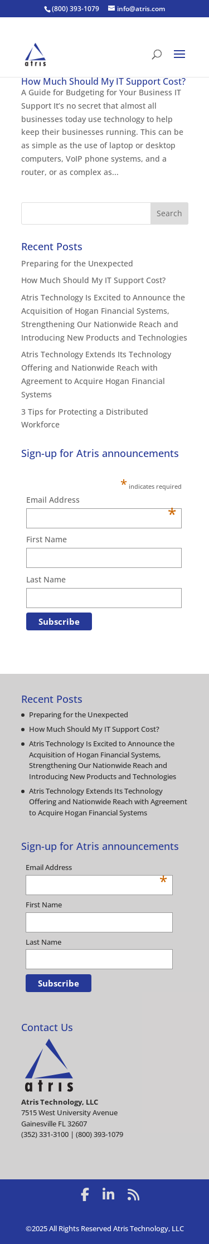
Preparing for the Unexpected (77, 263)
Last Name (46, 579)
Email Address (101, 500)
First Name (46, 539)
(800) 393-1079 (75, 8)
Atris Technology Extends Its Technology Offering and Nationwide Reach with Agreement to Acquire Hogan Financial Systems (108, 802)
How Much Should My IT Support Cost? (103, 81)
